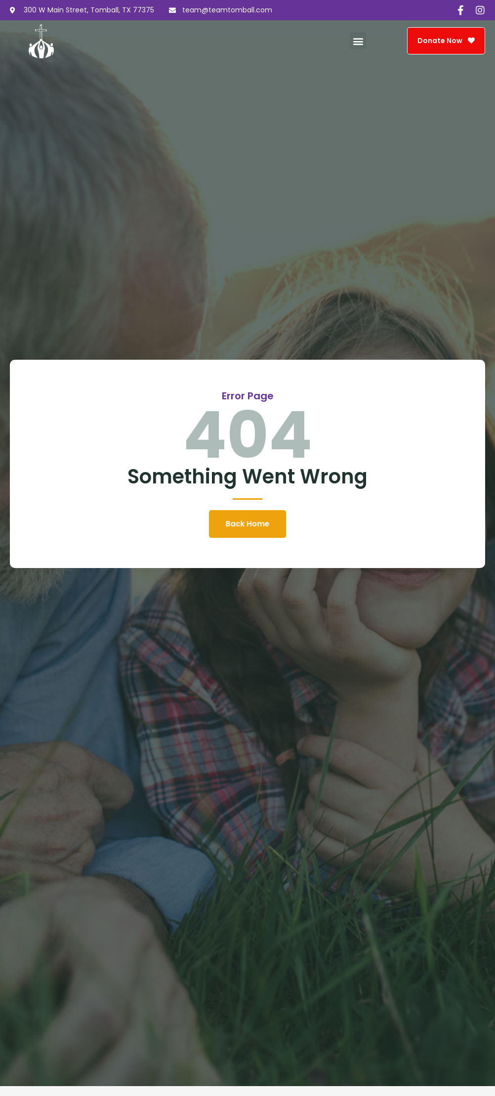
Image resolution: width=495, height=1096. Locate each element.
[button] (358, 41)
